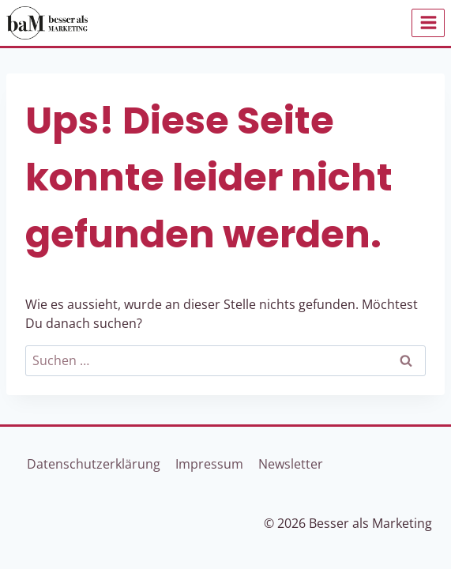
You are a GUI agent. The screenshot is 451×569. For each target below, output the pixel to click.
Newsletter (290, 464)
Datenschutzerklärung (93, 464)
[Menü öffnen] (428, 23)
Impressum (209, 464)
